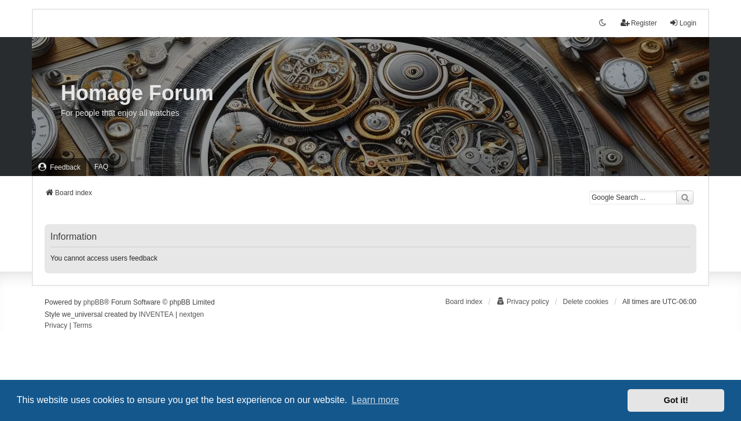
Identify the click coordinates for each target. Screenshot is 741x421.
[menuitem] (59, 167)
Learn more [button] (375, 400)
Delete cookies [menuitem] (585, 302)
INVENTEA (156, 314)
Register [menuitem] (639, 23)
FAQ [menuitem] (101, 167)
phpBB (93, 302)
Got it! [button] (676, 400)
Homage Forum (137, 93)
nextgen (191, 314)
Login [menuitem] (682, 23)
